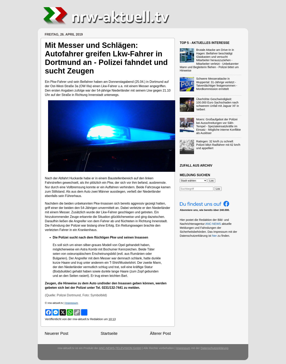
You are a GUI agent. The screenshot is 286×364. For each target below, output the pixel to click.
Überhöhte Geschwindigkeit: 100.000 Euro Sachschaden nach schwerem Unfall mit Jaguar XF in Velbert (217, 104)
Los (218, 188)
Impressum (71, 302)
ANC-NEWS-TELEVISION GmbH (120, 348)
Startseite (109, 333)
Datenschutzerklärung (214, 348)
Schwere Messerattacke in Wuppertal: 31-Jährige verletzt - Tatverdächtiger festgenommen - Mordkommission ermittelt (216, 84)
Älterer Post (160, 333)
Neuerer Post (56, 333)
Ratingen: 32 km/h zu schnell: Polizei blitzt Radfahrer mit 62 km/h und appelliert (218, 145)
